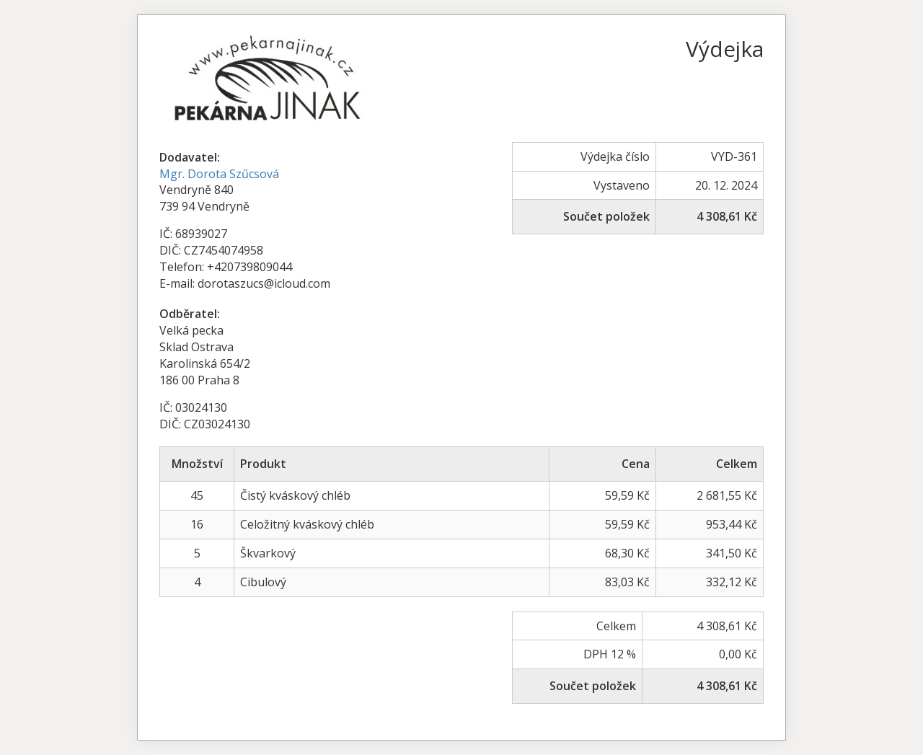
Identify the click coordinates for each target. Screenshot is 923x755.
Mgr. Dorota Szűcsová (219, 174)
